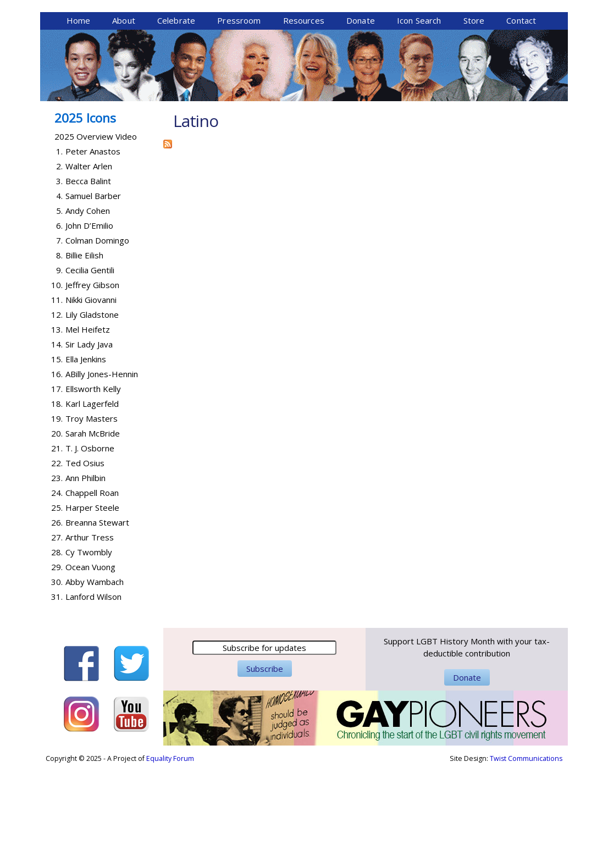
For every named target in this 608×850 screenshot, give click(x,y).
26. (57, 606)
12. (57, 399)
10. (57, 369)
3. (59, 265)
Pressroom (239, 105)
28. (57, 636)
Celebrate (176, 105)
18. (57, 488)
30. (57, 666)
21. (57, 532)
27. (57, 621)
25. (57, 592)
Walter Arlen (88, 250)
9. (59, 354)
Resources (303, 105)
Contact (521, 105)
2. (59, 250)
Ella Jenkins (85, 443)
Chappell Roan (92, 577)
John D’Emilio (89, 310)
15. (57, 443)
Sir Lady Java (89, 428)
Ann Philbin (85, 562)
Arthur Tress (89, 621)
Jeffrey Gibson (92, 369)
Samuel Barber (93, 280)
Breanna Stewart (97, 606)
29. (57, 651)
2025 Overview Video (95, 221)
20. (57, 517)
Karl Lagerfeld (92, 488)
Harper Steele (92, 592)
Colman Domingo (97, 324)
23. (57, 562)
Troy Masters (91, 503)
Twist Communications (526, 843)
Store (474, 105)
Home (79, 105)
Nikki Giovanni (91, 384)
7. (59, 324)
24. (57, 577)
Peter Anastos (92, 235)
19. (57, 503)
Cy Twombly (88, 636)
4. (59, 280)
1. (59, 235)
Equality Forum (170, 843)
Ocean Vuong (90, 651)
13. (57, 414)
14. (57, 428)
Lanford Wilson (93, 681)
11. (57, 384)
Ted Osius (84, 547)
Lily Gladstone (92, 399)
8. (59, 339)
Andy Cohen (87, 295)
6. (59, 310)
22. (57, 547)
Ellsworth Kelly (93, 473)
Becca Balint (88, 265)
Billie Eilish (84, 339)
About (123, 105)
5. (59, 295)
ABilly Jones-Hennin (101, 458)
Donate (360, 105)
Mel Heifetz (87, 414)
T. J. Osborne (89, 532)
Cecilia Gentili (89, 354)
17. (57, 473)
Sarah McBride (92, 517)
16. (57, 458)
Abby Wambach (94, 666)
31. (57, 681)
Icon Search (419, 105)
